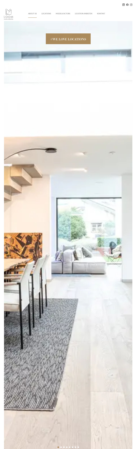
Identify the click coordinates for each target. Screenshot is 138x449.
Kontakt (101, 13)
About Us (32, 13)
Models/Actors (63, 13)
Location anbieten (83, 13)
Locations (46, 13)
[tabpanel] (68, 235)
